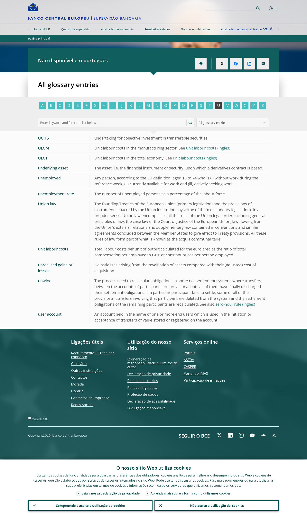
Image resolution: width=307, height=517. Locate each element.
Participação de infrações (204, 380)
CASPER (190, 366)
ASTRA (189, 359)
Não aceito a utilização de (217, 505)
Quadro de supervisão (75, 29)
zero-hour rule (228, 304)
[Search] (235, 8)
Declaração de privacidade (149, 373)
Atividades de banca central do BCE (247, 29)
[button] (265, 8)
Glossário (79, 363)
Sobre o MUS (41, 29)
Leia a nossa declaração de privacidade (111, 493)
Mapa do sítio (40, 419)
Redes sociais (82, 404)
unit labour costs (201, 148)
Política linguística (142, 387)
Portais (189, 352)
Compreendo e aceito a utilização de (90, 505)
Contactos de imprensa (90, 397)
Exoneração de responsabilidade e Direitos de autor (152, 363)
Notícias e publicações (195, 29)
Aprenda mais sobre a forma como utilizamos (191, 493)
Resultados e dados (157, 29)
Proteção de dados (142, 394)
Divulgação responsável (146, 408)
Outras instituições (86, 370)
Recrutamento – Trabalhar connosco (92, 354)
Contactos (79, 377)
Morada (77, 384)
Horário (77, 391)
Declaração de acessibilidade (151, 401)
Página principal (39, 38)
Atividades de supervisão (117, 29)
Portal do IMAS (196, 373)
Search (258, 8)
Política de (142, 380)
